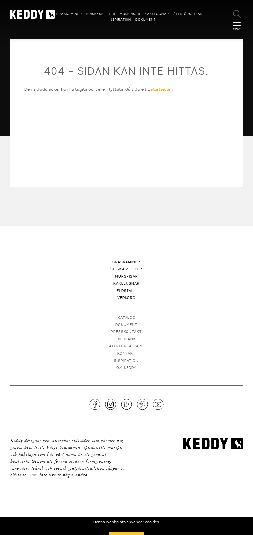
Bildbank (126, 339)
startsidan (161, 90)
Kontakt (126, 354)
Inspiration (120, 19)
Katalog (126, 318)
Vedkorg (126, 298)
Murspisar (130, 14)
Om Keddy (126, 368)
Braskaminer (69, 14)
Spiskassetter (100, 14)
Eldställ (126, 291)
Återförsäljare (189, 14)
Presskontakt (126, 332)
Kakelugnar (157, 14)
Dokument (145, 19)
